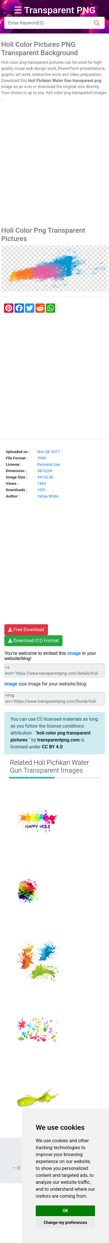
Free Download (26, 629)
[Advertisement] (54, 165)
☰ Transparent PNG (55, 10)
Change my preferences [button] (65, 1222)
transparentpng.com (58, 740)
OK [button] (65, 1210)
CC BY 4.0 (52, 747)
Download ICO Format (33, 640)
